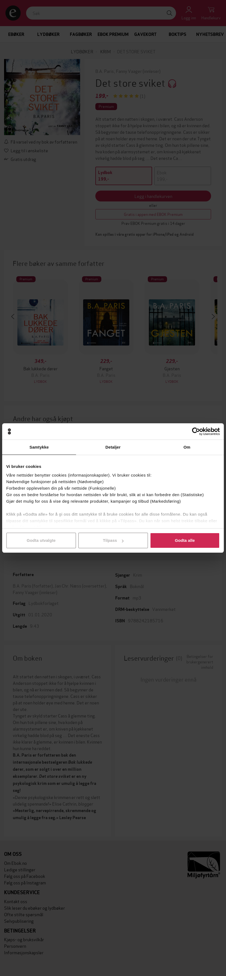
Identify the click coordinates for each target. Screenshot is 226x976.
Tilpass (113, 540)
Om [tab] (186, 447)
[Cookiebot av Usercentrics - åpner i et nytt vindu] (196, 431)
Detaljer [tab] (113, 447)
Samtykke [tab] (39, 447)
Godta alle (185, 540)
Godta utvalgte (41, 540)
